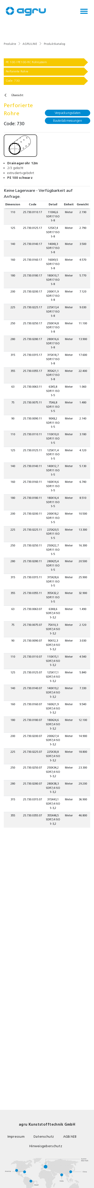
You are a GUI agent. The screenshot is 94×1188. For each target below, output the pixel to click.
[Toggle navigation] (84, 11)
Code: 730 (13, 80)
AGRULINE (30, 44)
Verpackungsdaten (68, 113)
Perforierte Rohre (17, 71)
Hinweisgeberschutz (45, 1146)
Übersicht (17, 95)
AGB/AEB (70, 1136)
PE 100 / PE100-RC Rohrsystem (26, 62)
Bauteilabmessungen (67, 120)
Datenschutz (44, 1136)
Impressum (16, 1136)
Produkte (10, 44)
